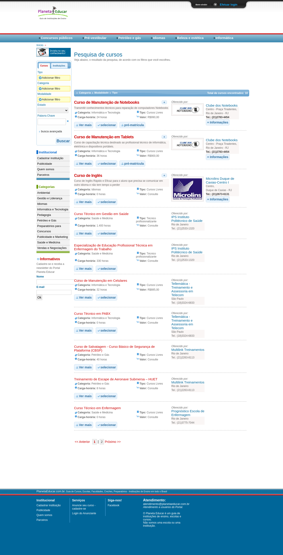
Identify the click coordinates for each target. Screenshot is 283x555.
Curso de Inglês (88, 175)
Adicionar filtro (49, 78)
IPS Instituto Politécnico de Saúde (187, 219)
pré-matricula (132, 125)
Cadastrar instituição (50, 158)
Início (40, 45)
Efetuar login (228, 4)
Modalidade (44, 94)
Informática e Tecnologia (52, 209)
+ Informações (217, 122)
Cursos (44, 65)
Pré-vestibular (95, 38)
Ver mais (83, 125)
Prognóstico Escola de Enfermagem (187, 413)
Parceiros (43, 174)
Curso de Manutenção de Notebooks (106, 102)
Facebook (113, 505)
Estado (42, 104)
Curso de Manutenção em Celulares (100, 280)
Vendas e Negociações (52, 248)
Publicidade (44, 163)
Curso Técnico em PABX (92, 313)
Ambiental (43, 192)
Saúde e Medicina (48, 242)
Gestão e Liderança (49, 198)
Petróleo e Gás (46, 220)
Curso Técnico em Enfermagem (97, 408)
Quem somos (45, 169)
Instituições (59, 65)
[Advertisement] (195, 20)
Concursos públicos (57, 38)
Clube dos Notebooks (221, 105)
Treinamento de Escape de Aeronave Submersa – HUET (115, 379)
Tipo (40, 72)
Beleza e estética (190, 38)
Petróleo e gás (129, 38)
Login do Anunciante (84, 513)
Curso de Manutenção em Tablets (104, 137)
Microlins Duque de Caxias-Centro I (220, 180)
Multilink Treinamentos (187, 350)
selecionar (106, 125)
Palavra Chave (46, 115)
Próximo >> (112, 442)
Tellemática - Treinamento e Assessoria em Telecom (182, 289)
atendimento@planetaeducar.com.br (166, 504)
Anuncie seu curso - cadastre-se (84, 507)
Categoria (43, 83)
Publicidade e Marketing (52, 236)
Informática (224, 38)
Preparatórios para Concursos (49, 228)
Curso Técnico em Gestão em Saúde (101, 214)
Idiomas (159, 38)
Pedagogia (44, 215)
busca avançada (51, 131)
